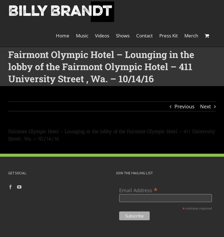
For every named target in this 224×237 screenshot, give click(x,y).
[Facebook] (10, 187)
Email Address (138, 189)
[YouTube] (19, 187)
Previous (184, 106)
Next (205, 106)
